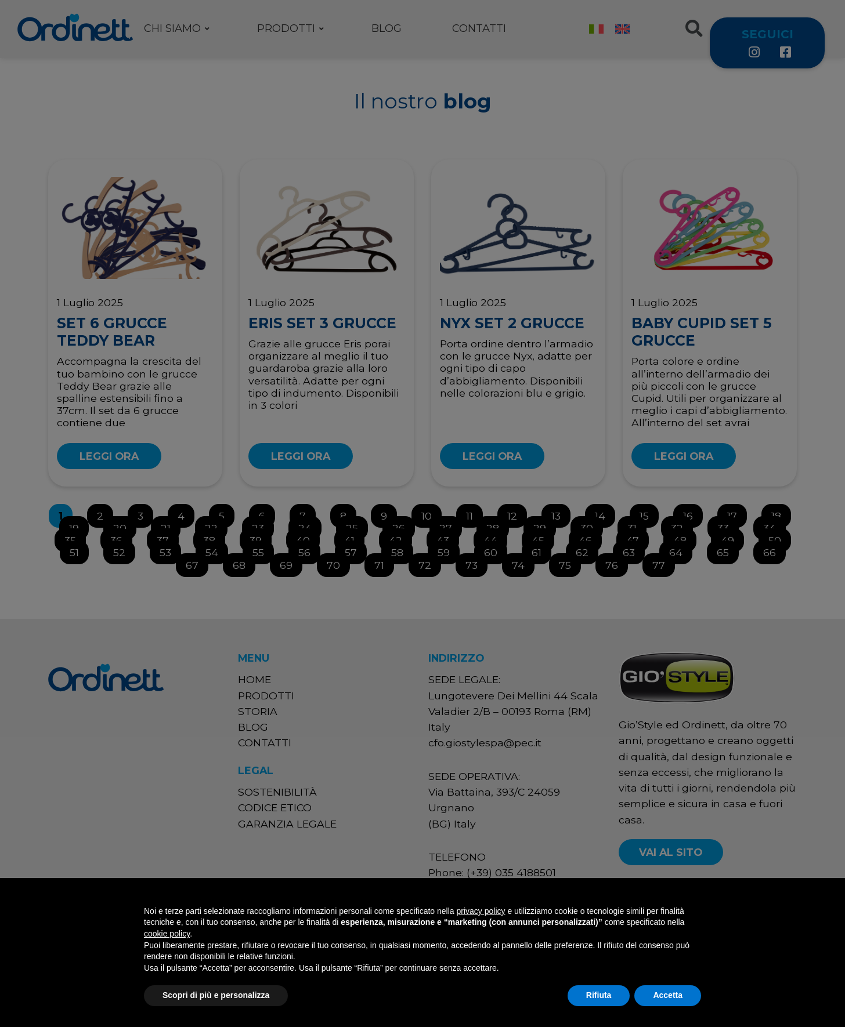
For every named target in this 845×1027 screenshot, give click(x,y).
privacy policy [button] (481, 911)
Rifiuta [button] (599, 995)
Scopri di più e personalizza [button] (215, 995)
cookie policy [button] (167, 933)
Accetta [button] (667, 995)
